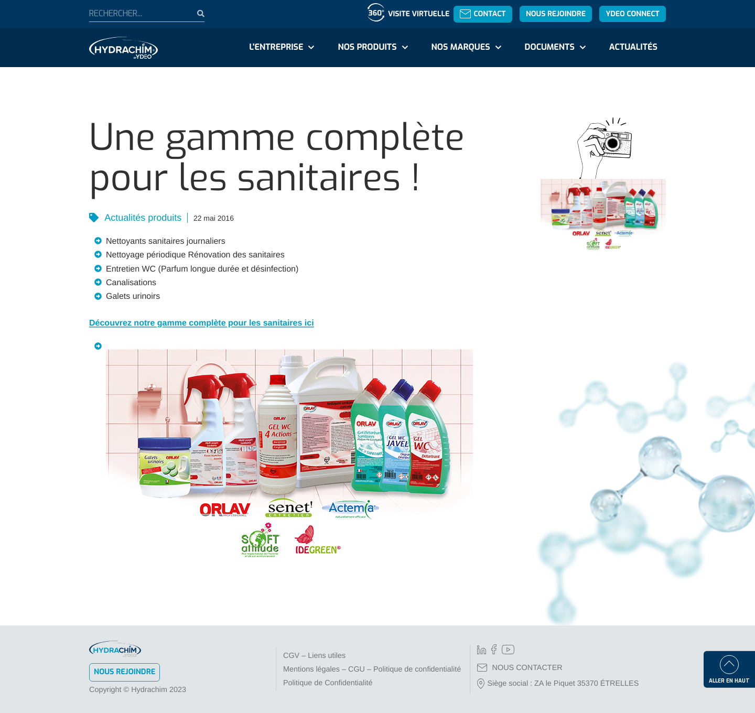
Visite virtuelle (418, 14)
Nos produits (367, 47)
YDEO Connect (632, 14)
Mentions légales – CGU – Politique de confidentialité (372, 669)
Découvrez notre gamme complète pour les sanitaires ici (201, 323)
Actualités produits (141, 217)
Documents (550, 47)
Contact (482, 14)
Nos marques (460, 47)
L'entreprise (276, 47)
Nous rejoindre (556, 14)
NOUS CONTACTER (520, 668)
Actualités (633, 47)
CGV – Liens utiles (314, 656)
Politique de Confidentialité (327, 683)
